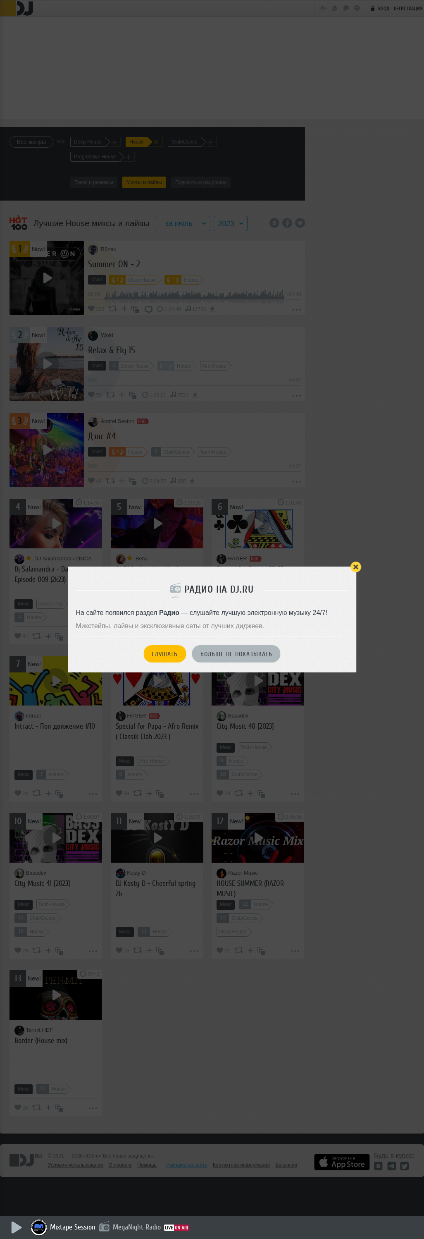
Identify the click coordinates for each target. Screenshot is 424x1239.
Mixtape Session (73, 1227)
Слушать (165, 654)
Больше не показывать (236, 654)
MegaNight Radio (137, 1227)
